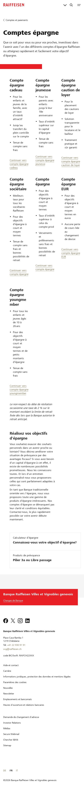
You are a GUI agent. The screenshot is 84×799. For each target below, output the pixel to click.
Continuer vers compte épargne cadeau (19, 164)
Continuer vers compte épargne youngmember (19, 389)
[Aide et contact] (11, 669)
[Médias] (6, 732)
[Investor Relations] (12, 727)
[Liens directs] (65, 5)
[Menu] (79, 5)
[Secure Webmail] (11, 738)
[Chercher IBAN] (10, 744)
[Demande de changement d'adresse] (21, 721)
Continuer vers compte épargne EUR (70, 253)
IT (17, 774)
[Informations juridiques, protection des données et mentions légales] (37, 680)
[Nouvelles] (8, 692)
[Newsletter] (8, 697)
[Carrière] (7, 675)
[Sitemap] (7, 749)
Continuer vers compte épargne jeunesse (45, 160)
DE (4, 774)
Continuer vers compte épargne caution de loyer (70, 161)
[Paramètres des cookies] (14, 686)
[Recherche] (71, 5)
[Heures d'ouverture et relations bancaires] (23, 709)
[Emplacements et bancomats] (17, 703)
